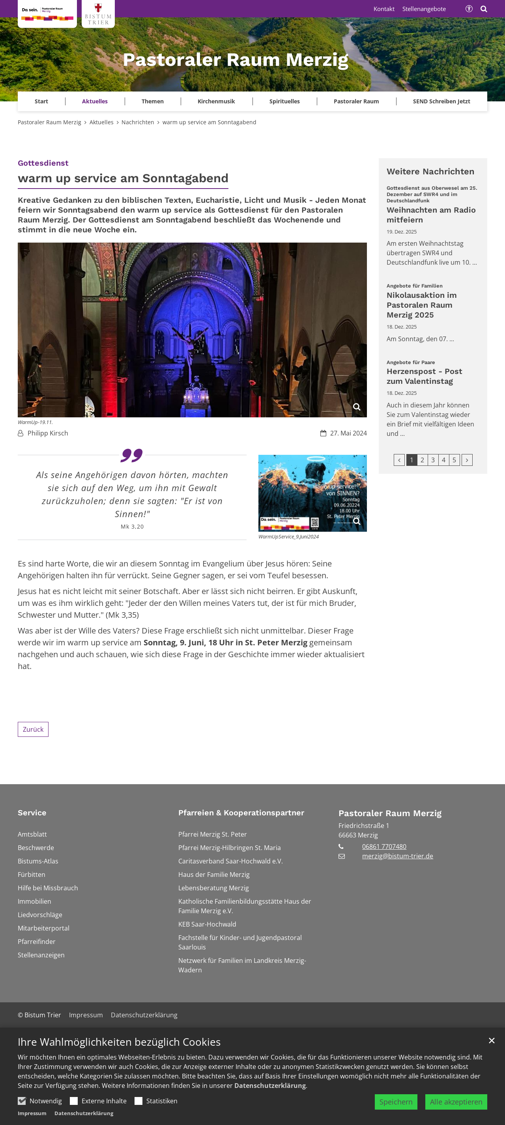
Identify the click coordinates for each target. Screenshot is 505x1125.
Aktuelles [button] (95, 101)
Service (32, 812)
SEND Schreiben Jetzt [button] (441, 101)
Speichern (396, 1101)
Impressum (32, 1113)
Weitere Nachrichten (431, 171)
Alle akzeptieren (456, 1101)
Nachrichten (138, 122)
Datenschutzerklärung (270, 1085)
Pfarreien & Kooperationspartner (241, 812)
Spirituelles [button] (284, 101)
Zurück (33, 729)
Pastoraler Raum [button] (356, 101)
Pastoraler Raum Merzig (49, 122)
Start (41, 101)
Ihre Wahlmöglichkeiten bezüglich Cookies (119, 1041)
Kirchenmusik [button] (216, 101)
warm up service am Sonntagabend (209, 122)
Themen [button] (153, 101)
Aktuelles (102, 122)
